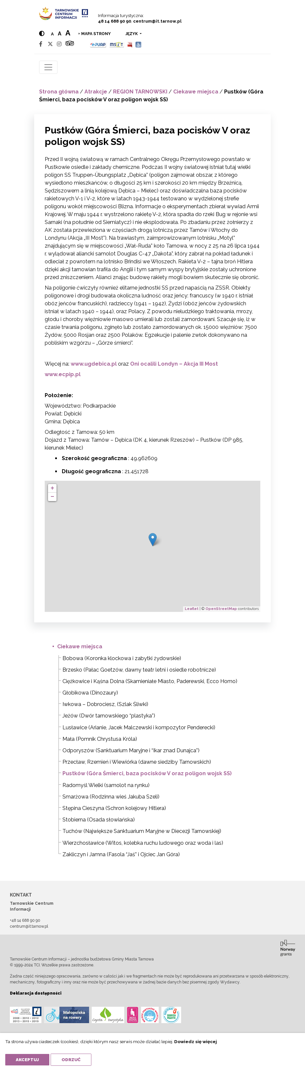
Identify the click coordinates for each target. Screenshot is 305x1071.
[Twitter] (50, 44)
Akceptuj (27, 1059)
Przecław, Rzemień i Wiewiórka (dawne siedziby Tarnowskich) (136, 762)
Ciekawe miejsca (195, 92)
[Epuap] (98, 44)
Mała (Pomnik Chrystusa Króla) (99, 739)
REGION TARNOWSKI (140, 92)
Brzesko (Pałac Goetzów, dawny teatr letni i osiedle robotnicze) (139, 670)
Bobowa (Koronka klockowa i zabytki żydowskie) (121, 658)
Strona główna (59, 92)
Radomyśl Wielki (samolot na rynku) (106, 785)
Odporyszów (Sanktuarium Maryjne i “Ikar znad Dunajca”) (130, 750)
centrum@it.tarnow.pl (157, 21)
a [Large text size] (67, 33)
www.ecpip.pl (63, 374)
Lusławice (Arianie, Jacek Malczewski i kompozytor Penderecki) (138, 727)
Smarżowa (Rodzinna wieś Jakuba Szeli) (110, 797)
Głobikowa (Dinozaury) (90, 693)
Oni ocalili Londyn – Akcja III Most (174, 364)
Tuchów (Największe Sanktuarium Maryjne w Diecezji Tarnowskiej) (141, 831)
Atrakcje (95, 92)
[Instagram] (59, 44)
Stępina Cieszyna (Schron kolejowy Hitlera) (114, 808)
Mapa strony (96, 33)
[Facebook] (40, 44)
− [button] (52, 497)
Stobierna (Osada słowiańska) (98, 820)
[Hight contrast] (41, 33)
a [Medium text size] (59, 33)
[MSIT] (116, 44)
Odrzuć (71, 1059)
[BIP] (130, 44)
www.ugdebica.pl (94, 364)
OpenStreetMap (221, 609)
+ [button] (52, 488)
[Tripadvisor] (69, 44)
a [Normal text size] (52, 33)
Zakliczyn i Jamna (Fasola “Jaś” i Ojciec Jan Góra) (121, 854)
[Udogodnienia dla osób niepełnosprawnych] (138, 44)
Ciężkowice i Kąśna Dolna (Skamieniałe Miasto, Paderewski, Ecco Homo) (149, 681)
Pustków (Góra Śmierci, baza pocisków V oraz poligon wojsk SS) (147, 773)
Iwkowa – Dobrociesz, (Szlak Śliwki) (105, 704)
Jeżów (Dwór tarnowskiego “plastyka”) (108, 716)
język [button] (132, 33)
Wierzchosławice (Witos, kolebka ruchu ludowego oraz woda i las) (142, 843)
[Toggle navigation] (48, 67)
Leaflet (192, 609)
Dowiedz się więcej (195, 1041)
